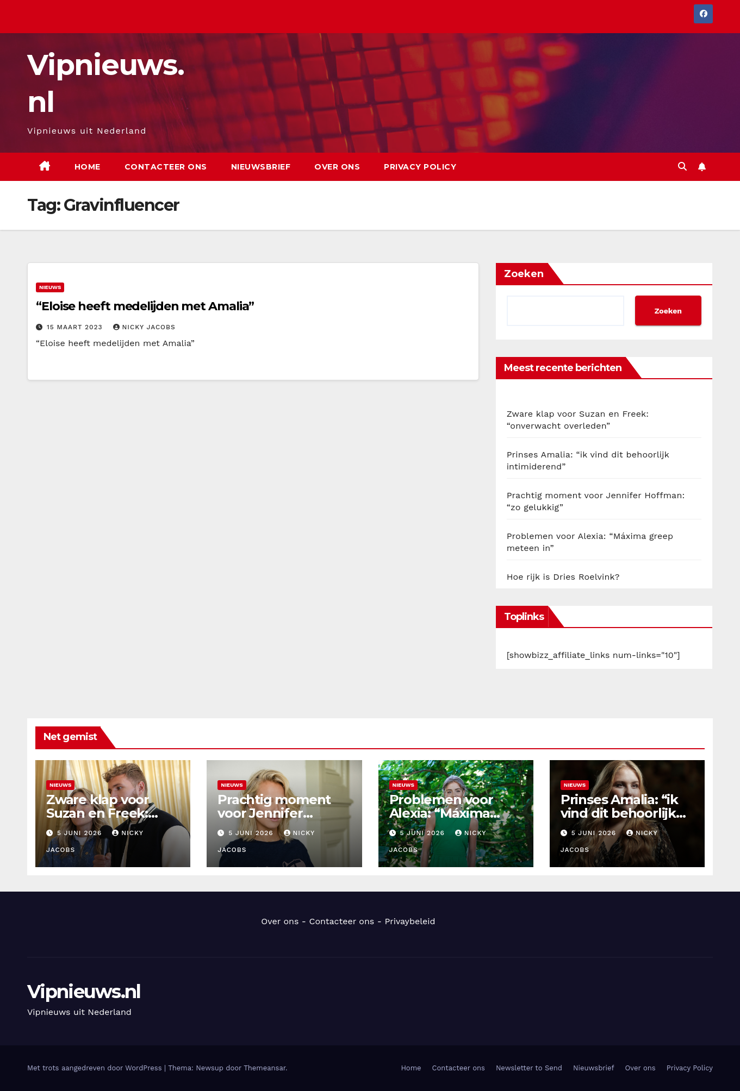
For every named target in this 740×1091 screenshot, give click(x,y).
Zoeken (524, 274)
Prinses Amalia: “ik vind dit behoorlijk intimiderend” (619, 813)
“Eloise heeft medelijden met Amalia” (145, 306)
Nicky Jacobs (144, 327)
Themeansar (264, 1068)
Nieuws (50, 287)
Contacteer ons (166, 167)
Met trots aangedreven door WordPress (95, 1068)
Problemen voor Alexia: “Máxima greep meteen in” (446, 813)
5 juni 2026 (80, 833)
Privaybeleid (409, 921)
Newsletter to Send (529, 1068)
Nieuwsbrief (261, 167)
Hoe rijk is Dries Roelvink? (563, 577)
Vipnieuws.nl (84, 991)
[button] (682, 166)
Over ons (337, 167)
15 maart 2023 (76, 327)
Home (87, 167)
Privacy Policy (420, 167)
